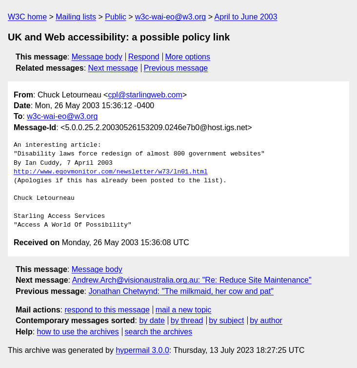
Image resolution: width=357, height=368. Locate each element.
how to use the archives (78, 332)
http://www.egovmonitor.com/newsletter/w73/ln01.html (111, 172)
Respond (143, 57)
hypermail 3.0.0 (142, 350)
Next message (113, 68)
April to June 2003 (246, 17)
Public (115, 17)
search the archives (159, 332)
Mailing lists (76, 17)
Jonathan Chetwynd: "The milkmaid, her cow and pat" (181, 291)
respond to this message (106, 310)
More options (188, 57)
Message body (97, 57)
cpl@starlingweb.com (145, 95)
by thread (187, 320)
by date (151, 320)
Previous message (176, 68)
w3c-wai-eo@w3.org (170, 17)
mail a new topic (184, 310)
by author (266, 320)
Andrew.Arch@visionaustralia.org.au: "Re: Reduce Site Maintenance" (192, 280)
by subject (226, 320)
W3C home (27, 17)
